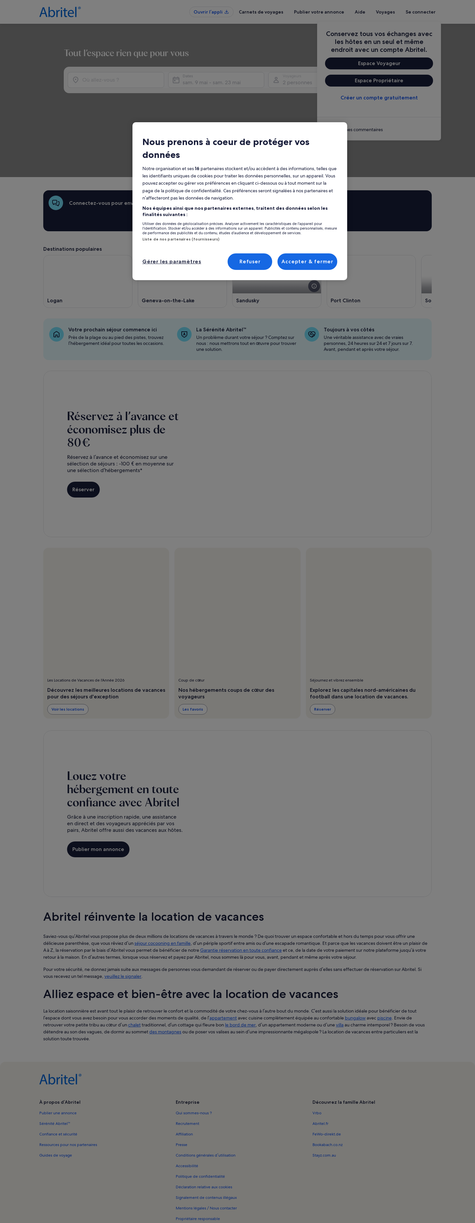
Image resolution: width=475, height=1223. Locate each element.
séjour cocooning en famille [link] (162, 888)
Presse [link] (181, 1089)
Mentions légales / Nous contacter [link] (206, 1152)
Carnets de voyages (261, 12)
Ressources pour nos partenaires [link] (68, 1089)
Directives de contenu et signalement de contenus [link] (221, 1184)
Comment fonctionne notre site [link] (204, 1173)
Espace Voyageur (379, 63)
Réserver (83, 434)
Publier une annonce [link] (58, 1057)
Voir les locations (68, 653)
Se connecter (421, 12)
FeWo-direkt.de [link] (326, 1078)
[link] (379, 129)
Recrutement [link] (187, 1068)
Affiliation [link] (184, 1078)
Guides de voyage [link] (55, 1099)
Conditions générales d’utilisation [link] (205, 1099)
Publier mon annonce (98, 794)
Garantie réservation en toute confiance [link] (241, 895)
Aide (360, 12)
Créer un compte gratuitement (379, 97)
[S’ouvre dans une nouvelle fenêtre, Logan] (87, 226)
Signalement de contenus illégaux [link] (206, 1142)
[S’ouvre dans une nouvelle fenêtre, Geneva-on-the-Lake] (182, 226)
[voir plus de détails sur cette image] (314, 231)
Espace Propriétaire (379, 80)
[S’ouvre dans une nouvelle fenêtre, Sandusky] (276, 226)
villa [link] (340, 969)
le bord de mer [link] (240, 969)
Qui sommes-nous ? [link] (194, 1057)
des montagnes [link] (165, 976)
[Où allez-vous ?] (133, 90)
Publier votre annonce (319, 12)
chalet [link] (134, 969)
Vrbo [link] (316, 1057)
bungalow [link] (355, 962)
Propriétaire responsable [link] (198, 1163)
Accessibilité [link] (187, 1110)
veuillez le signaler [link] (122, 921)
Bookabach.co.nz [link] (327, 1089)
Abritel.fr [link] (320, 1068)
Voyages (385, 12)
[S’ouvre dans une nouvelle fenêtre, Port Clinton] (371, 226)
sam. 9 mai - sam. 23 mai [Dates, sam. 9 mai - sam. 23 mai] (261, 92)
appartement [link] (223, 962)
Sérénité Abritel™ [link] (54, 1068)
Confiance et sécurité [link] (58, 1078)
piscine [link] (384, 962)
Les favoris (193, 653)
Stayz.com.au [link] (324, 1099)
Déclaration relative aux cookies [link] (204, 1131)
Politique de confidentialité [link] (200, 1121)
